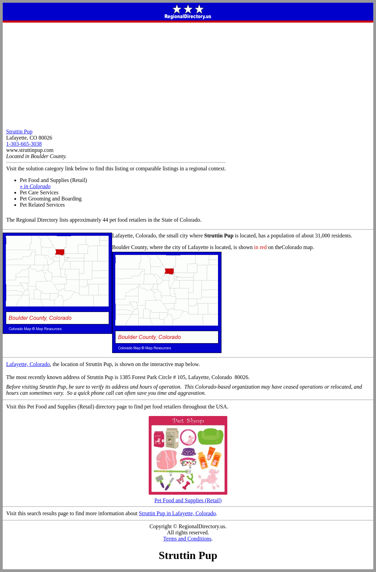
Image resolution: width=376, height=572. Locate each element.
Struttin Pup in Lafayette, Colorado (177, 513)
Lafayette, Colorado (28, 364)
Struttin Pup (19, 131)
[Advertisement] (188, 74)
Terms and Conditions (187, 539)
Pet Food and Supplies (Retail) (188, 498)
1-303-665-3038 (24, 144)
